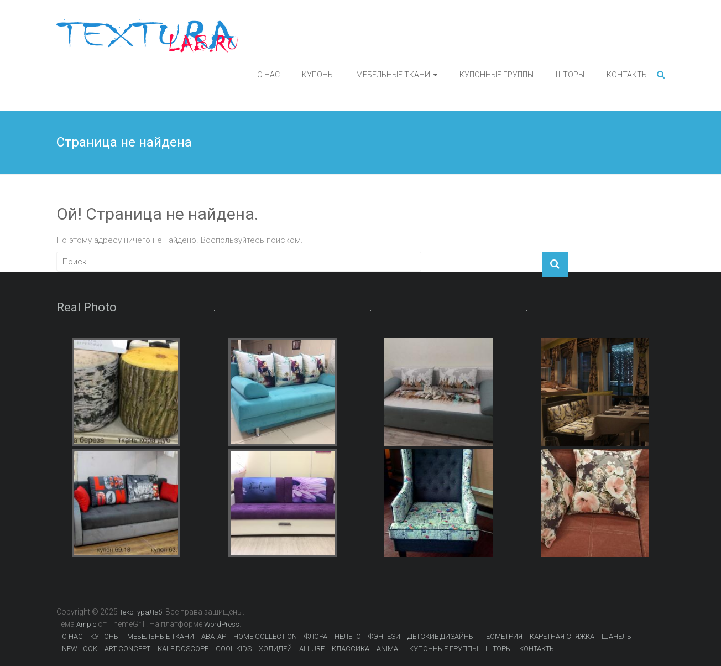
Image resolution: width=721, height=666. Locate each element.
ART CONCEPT (127, 648)
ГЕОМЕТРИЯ (502, 636)
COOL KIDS (234, 648)
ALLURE (312, 648)
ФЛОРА (315, 636)
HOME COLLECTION (265, 636)
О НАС (268, 74)
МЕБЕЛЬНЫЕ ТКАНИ (393, 74)
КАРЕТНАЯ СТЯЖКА (562, 636)
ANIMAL (389, 648)
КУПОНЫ (318, 74)
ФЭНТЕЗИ (384, 636)
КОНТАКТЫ (627, 74)
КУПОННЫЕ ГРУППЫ (496, 74)
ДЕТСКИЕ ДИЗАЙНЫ (441, 636)
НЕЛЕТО (348, 636)
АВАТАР (213, 636)
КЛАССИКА (350, 648)
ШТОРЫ (570, 74)
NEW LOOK (79, 648)
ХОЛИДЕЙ (275, 648)
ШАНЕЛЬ (616, 636)
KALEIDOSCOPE (183, 648)
